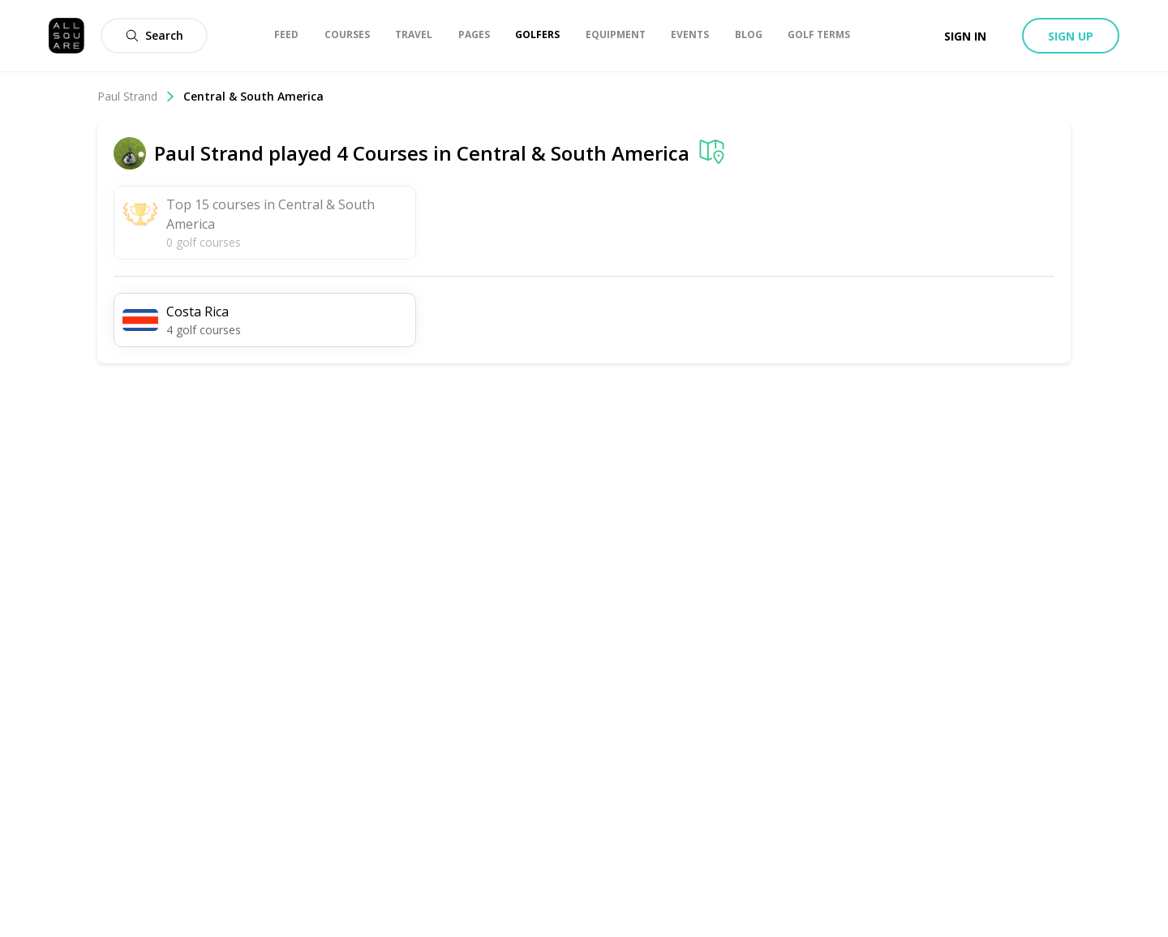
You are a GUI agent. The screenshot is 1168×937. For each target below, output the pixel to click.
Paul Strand (136, 96)
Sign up (1070, 36)
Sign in (965, 36)
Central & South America (253, 96)
